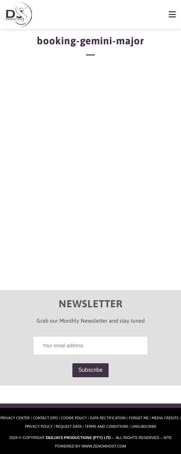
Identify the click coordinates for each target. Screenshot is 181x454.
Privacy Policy (39, 426)
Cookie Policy (74, 418)
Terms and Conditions (106, 426)
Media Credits (165, 418)
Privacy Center (15, 418)
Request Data (69, 426)
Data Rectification (108, 418)
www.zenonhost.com (104, 446)
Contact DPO (45, 418)
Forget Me (139, 418)
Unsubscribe (143, 426)
